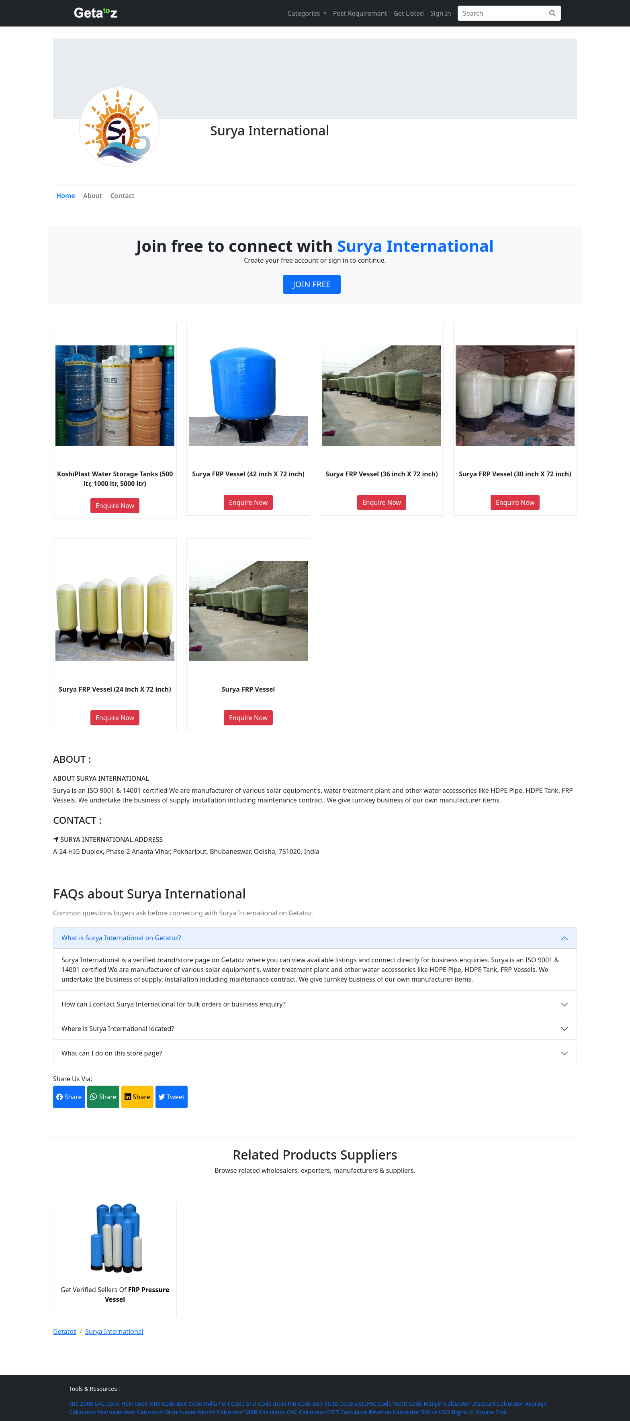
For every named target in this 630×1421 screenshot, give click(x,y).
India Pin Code (292, 1403)
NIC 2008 (81, 1403)
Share (69, 1096)
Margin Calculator (446, 1403)
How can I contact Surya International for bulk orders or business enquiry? (173, 1004)
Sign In (440, 13)
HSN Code (134, 1403)
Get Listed (408, 13)
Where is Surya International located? (117, 1028)
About (92, 195)
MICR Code (407, 1403)
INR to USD (435, 1412)
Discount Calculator (498, 1403)
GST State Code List (338, 1403)
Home (65, 195)
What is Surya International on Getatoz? (121, 937)
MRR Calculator (265, 1412)
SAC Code (107, 1403)
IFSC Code (378, 1403)
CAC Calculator (306, 1412)
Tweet (171, 1096)
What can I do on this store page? (111, 1053)
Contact (122, 195)
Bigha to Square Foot (479, 1412)
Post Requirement (360, 13)
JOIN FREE (311, 284)
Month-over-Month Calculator (204, 1412)
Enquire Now (115, 505)
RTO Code (162, 1403)
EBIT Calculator (347, 1412)
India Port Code (224, 1403)
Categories (305, 13)
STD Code (259, 1403)
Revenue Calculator (393, 1412)
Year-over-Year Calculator (130, 1412)
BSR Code (189, 1403)
